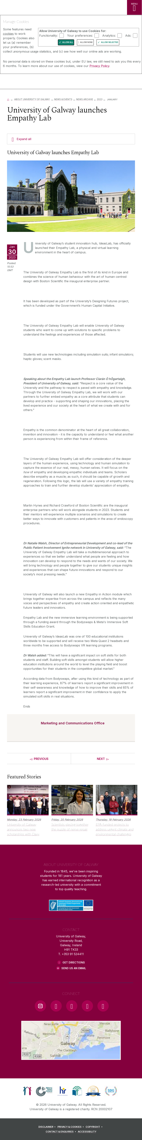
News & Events (63, 99)
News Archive (84, 99)
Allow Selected (109, 42)
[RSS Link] (103, 1005)
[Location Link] (71, 1057)
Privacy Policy (99, 66)
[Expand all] (71, 139)
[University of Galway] (19, 82)
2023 (99, 99)
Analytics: (109, 35)
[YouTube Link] (71, 1005)
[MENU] (134, 7)
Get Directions (73, 962)
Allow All (67, 42)
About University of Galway (32, 99)
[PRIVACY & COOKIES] (71, 1126)
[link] (27, 1091)
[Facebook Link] (56, 1005)
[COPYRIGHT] (95, 1126)
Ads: (128, 35)
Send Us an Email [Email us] (73, 968)
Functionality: (48, 35)
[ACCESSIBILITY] (87, 1131)
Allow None (86, 42)
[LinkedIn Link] (87, 1005)
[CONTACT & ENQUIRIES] (61, 1131)
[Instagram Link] (40, 1005)
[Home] (8, 99)
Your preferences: (80, 35)
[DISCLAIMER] (47, 1126)
